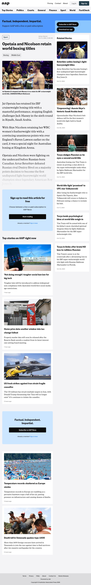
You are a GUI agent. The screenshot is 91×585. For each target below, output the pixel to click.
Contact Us (52, 576)
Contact (58, 3)
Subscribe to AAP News (67, 24)
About (65, 3)
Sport (63, 10)
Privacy (31, 576)
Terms (24, 576)
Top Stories (7, 10)
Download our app (65, 29)
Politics (20, 10)
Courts (30, 10)
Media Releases (63, 576)
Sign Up (84, 3)
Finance (53, 10)
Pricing (50, 3)
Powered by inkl (46, 579)
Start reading (28, 216)
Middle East (15, 55)
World (72, 10)
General (42, 10)
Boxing (6, 55)
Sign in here (34, 223)
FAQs (38, 576)
